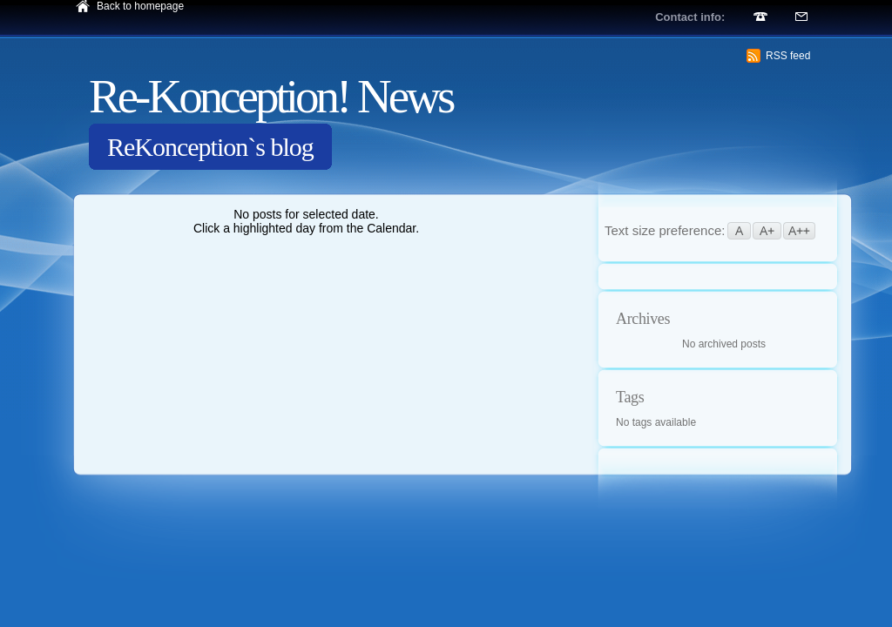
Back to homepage (140, 6)
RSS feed (788, 56)
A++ (799, 230)
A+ (767, 230)
